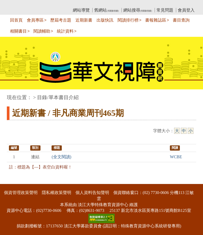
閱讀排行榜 (128, 20)
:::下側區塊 (10, 180)
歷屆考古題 (60, 20)
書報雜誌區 (155, 20)
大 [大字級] (177, 131)
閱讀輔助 (41, 31)
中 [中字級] (184, 131)
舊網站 (106, 10)
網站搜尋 (137, 10)
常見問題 (164, 10)
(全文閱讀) (61, 157)
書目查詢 (181, 20)
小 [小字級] (191, 131)
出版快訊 (105, 20)
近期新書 (83, 20)
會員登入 (186, 10)
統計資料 (65, 31)
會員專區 (35, 20)
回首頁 (16, 20)
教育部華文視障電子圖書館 (53, 4)
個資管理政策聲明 (21, 192)
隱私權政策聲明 (56, 192)
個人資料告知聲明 (92, 192)
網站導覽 (81, 10)
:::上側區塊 (17, 4)
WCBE (176, 157)
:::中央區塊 (10, 95)
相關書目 (18, 31)
